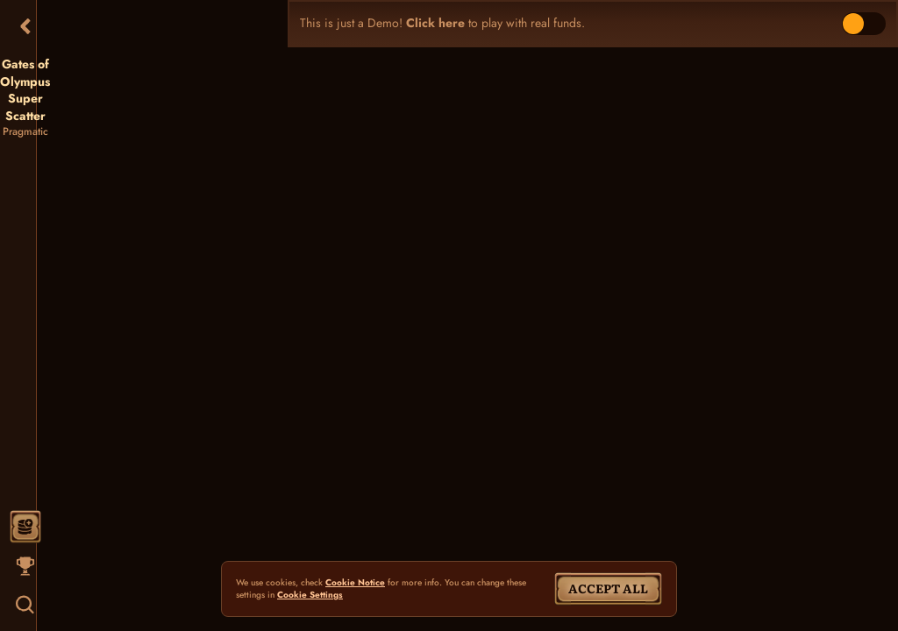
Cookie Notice (355, 583)
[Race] (25, 566)
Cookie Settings (310, 595)
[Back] (25, 26)
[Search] (25, 604)
